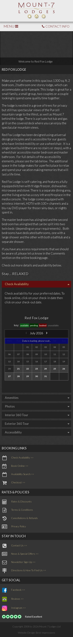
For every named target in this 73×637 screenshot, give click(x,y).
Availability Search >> (18, 474)
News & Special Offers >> (20, 554)
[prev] (26, 333)
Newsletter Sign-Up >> (18, 562)
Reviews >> (13, 599)
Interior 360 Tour (37, 415)
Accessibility (37, 432)
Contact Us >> (14, 546)
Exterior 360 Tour (37, 424)
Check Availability (37, 284)
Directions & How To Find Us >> (24, 570)
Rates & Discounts (17, 502)
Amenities (37, 398)
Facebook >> (13, 590)
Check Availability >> (17, 458)
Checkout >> (13, 482)
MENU (11, 26)
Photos (37, 406)
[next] (46, 333)
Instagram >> (14, 608)
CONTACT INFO (55, 26)
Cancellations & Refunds (20, 518)
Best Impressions (45, 632)
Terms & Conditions (17, 510)
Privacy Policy (14, 526)
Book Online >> (15, 466)
